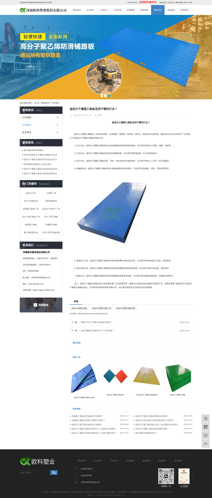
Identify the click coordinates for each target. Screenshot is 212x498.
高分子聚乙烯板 (51, 217)
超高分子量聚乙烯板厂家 (101, 308)
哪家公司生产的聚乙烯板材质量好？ (96, 322)
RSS (186, 3)
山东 (97, 495)
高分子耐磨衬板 (31, 201)
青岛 (120, 495)
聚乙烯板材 (111, 492)
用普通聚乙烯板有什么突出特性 (37, 164)
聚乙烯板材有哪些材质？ (146, 433)
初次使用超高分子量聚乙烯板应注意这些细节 (42, 155)
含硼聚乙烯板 (51, 224)
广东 (124, 495)
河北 (112, 495)
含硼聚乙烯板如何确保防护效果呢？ (87, 416)
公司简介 (90, 10)
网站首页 (77, 10)
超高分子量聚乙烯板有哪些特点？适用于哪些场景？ (94, 433)
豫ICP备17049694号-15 (147, 492)
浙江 (100, 495)
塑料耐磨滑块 (51, 201)
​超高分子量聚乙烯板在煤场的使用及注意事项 (42, 173)
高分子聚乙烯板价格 (51, 232)
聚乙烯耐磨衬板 (31, 232)
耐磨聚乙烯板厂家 (31, 209)
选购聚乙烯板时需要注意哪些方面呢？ (88, 420)
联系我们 (185, 10)
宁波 (104, 495)
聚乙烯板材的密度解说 (33, 150)
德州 (108, 495)
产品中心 (104, 10)
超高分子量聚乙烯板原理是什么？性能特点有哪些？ (94, 429)
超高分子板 (31, 193)
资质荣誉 (144, 10)
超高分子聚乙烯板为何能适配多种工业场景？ (155, 420)
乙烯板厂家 (51, 193)
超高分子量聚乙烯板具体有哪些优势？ (152, 429)
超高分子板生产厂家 (51, 209)
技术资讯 (26, 132)
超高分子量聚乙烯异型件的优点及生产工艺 (42, 159)
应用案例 (131, 10)
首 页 (37, 103)
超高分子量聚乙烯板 (79, 308)
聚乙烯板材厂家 (101, 492)
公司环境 (117, 10)
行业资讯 (55, 103)
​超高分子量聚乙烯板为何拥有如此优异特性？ (42, 169)
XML (190, 3)
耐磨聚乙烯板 (31, 224)
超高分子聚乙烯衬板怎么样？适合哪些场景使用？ (157, 424)
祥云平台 (167, 492)
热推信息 (163, 3)
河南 (116, 495)
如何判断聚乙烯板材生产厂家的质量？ (97, 330)
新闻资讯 (158, 10)
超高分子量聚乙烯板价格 (125, 308)
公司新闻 (26, 117)
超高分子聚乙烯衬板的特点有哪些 (86, 424)
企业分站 (171, 3)
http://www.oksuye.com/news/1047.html (93, 314)
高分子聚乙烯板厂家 (31, 217)
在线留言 (171, 10)
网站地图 (179, 3)
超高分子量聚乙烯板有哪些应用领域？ (152, 416)
